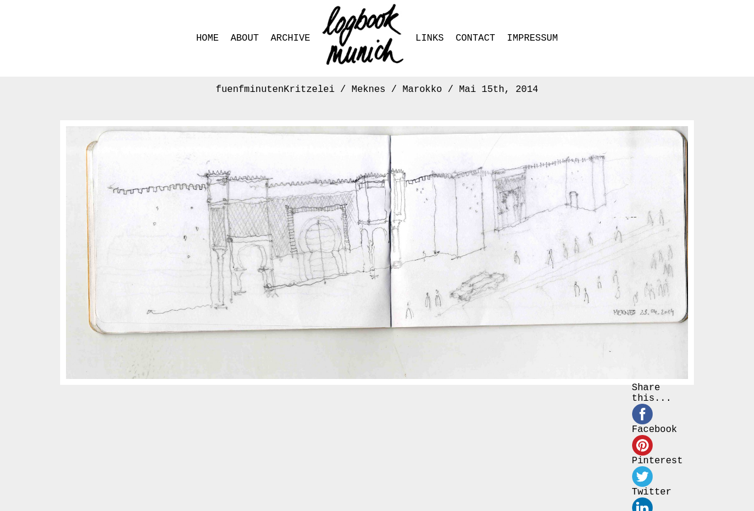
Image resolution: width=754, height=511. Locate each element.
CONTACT (475, 38)
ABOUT (244, 38)
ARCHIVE (290, 38)
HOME (207, 38)
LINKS (429, 38)
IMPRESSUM (532, 38)
